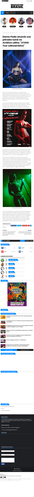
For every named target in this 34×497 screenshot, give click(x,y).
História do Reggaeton (6, 411)
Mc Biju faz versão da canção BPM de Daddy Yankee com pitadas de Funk (19, 332)
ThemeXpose (19, 471)
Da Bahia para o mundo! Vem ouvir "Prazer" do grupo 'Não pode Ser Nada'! (19, 317)
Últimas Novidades (9, 350)
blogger (27, 241)
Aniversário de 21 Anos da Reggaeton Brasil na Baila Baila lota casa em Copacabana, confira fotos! (18, 336)
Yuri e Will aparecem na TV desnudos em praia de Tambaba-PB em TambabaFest (19, 322)
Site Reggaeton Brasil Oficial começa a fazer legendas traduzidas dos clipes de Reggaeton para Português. (19, 327)
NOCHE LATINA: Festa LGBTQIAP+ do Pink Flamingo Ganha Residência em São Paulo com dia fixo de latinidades (17, 346)
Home (4, 32)
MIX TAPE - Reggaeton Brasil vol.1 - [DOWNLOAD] (16, 340)
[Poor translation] (4, 478)
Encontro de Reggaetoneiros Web (8, 407)
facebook (22, 241)
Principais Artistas (25, 350)
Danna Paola (7, 32)
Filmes (3, 409)
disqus (31, 241)
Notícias (11, 32)
